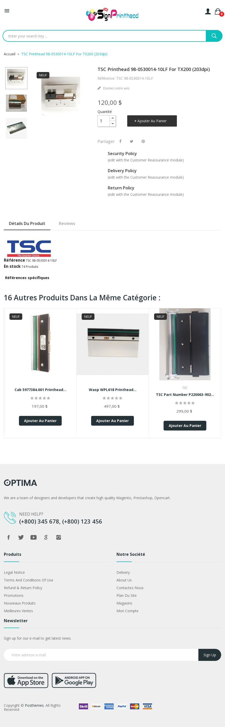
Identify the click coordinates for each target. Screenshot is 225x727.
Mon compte (127, 610)
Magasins (124, 603)
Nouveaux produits (20, 603)
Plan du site (126, 595)
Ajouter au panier (152, 120)
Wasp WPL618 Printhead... (112, 389)
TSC (185, 388)
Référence (14, 260)
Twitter (21, 537)
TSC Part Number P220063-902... (185, 394)
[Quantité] (104, 121)
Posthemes (34, 705)
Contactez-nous (130, 587)
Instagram (58, 537)
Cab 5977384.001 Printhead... (40, 389)
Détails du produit (27, 223)
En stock (12, 266)
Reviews (67, 223)
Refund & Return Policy (23, 587)
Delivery (123, 572)
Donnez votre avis (115, 88)
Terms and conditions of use (28, 580)
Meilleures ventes (18, 610)
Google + (46, 537)
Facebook (8, 537)
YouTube (33, 537)
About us (124, 580)
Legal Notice (14, 572)
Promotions (14, 595)
